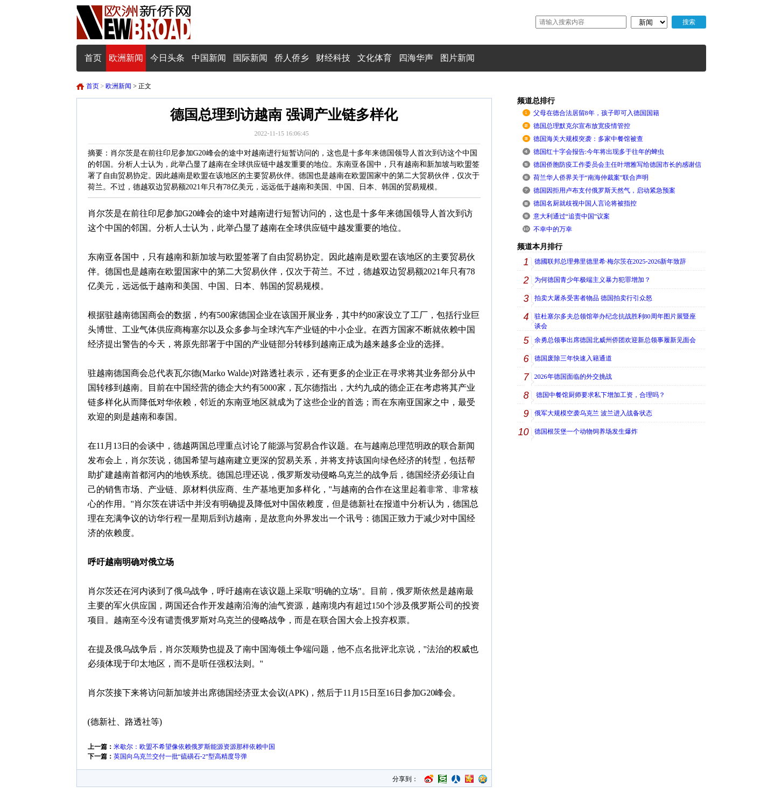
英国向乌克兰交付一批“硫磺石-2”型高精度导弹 (181, 756)
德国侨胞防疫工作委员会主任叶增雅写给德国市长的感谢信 (617, 164)
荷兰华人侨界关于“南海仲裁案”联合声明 (591, 177)
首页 (92, 86)
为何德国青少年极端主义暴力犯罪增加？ (592, 280)
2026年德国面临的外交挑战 (573, 376)
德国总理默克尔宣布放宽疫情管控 (581, 126)
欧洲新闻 (118, 86)
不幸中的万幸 (552, 229)
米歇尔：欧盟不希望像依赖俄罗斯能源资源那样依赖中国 (194, 746)
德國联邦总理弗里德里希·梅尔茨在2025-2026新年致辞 (610, 261)
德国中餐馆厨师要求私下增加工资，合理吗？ (599, 395)
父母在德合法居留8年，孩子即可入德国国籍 (596, 113)
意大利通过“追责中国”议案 (571, 216)
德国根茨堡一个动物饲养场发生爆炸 (586, 431)
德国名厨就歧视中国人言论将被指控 (585, 203)
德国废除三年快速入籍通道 (573, 358)
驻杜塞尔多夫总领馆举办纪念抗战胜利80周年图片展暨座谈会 (615, 321)
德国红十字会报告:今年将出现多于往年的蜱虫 (598, 151)
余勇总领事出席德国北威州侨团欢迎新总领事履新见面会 (615, 340)
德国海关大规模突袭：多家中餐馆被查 (588, 139)
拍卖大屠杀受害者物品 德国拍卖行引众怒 (593, 298)
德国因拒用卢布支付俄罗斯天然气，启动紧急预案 (604, 190)
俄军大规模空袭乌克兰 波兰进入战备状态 (593, 413)
